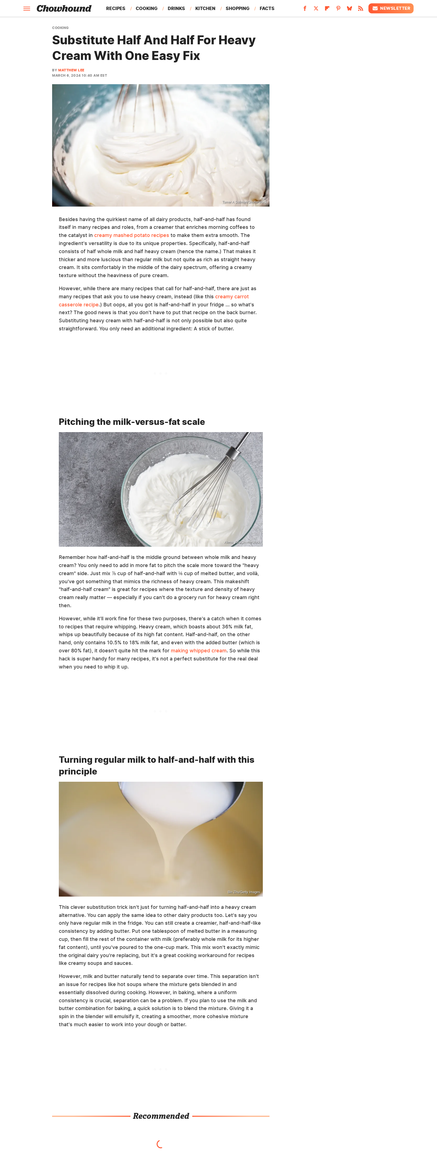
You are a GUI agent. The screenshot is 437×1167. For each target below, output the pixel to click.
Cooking (146, 8)
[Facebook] (305, 10)
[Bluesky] (349, 10)
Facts (267, 8)
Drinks (176, 8)
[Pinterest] (338, 10)
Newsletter (391, 8)
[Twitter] (316, 10)
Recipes (115, 8)
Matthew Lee (71, 70)
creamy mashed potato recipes (131, 235)
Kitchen (205, 8)
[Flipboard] (327, 10)
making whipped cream (199, 650)
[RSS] (360, 10)
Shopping (237, 8)
